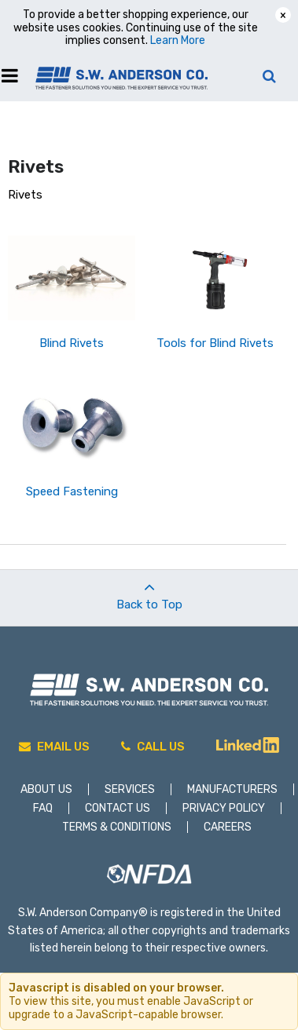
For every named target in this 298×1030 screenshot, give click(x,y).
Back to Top (149, 591)
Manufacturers (232, 789)
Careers (228, 827)
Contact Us (117, 808)
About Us (46, 789)
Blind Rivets (71, 343)
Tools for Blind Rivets (215, 343)
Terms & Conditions (116, 827)
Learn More (177, 40)
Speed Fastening (72, 491)
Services (130, 789)
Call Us (153, 747)
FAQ (43, 808)
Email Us (54, 747)
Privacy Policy (223, 808)
